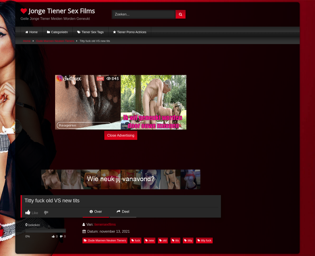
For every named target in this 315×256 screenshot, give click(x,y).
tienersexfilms (105, 224)
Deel (123, 211)
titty (188, 240)
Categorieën (59, 32)
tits (175, 240)
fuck (135, 240)
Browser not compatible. (248, 13)
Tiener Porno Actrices (131, 32)
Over (96, 211)
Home (34, 32)
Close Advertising (120, 135)
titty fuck (204, 240)
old (162, 240)
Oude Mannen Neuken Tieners (55, 41)
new (149, 240)
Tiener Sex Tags (92, 32)
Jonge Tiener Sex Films (58, 11)
